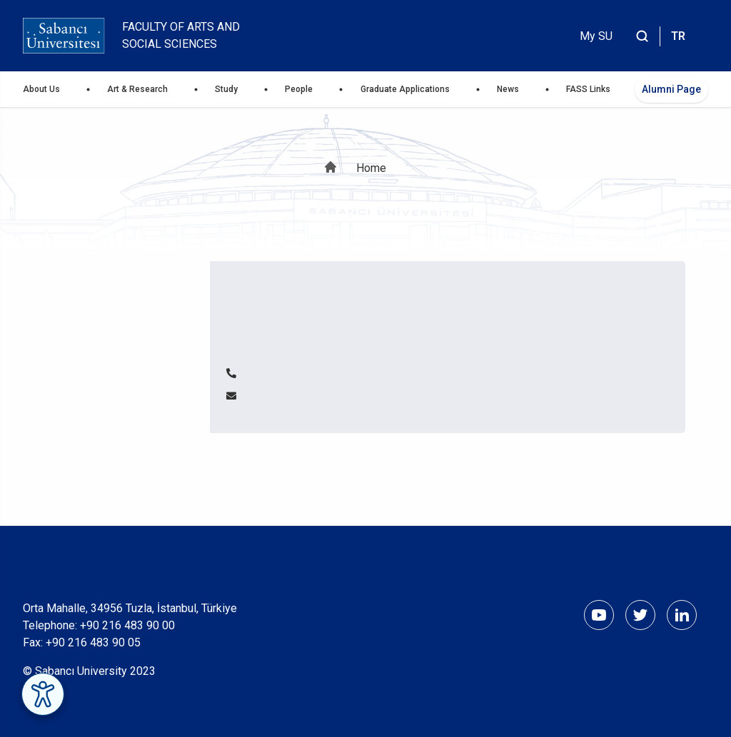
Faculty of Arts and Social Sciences (181, 35)
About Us (41, 89)
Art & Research (137, 89)
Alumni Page (671, 89)
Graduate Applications (405, 89)
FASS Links (588, 89)
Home (371, 168)
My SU (596, 36)
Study (226, 89)
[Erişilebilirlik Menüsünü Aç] (42, 694)
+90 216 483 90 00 (127, 625)
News (508, 89)
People (299, 89)
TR (678, 36)
